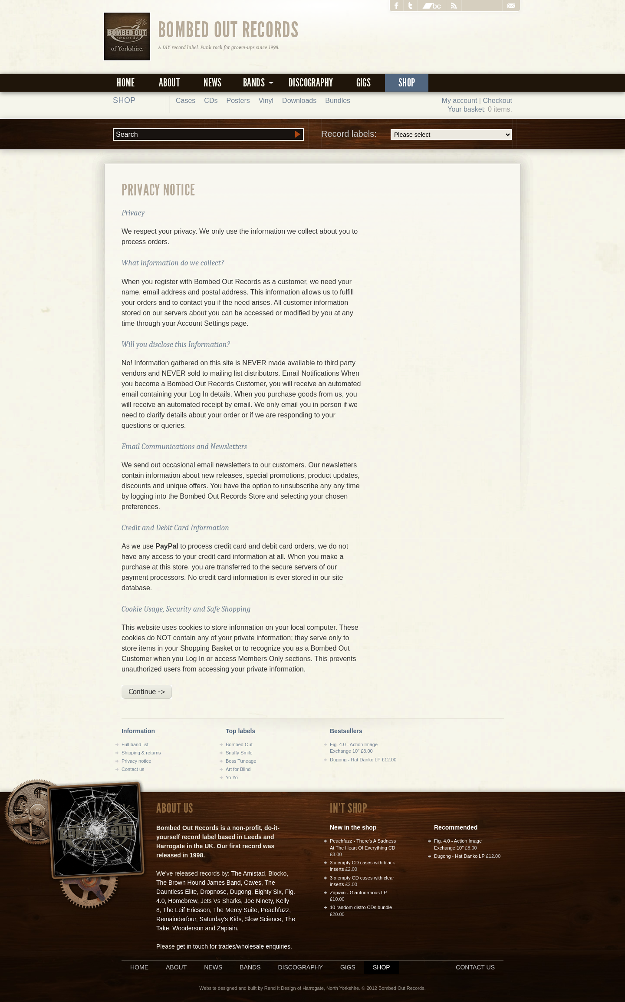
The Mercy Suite (235, 909)
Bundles (337, 100)
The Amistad (248, 873)
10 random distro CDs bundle (361, 907)
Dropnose (213, 891)
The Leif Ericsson (186, 909)
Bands (250, 967)
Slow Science (263, 919)
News (213, 82)
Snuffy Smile (239, 752)
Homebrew (182, 900)
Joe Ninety (258, 900)
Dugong (240, 891)
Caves (252, 882)
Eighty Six (267, 891)
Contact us (133, 769)
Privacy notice (136, 761)
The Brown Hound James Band (198, 882)
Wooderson (187, 928)
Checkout (497, 100)
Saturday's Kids (221, 919)
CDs (210, 100)
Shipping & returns (141, 752)
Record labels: (416, 134)
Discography (311, 82)
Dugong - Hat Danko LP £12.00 (363, 759)
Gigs (363, 82)
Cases (185, 100)
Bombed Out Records (228, 29)
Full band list (135, 744)
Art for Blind (238, 769)
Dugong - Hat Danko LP (459, 856)
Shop (406, 82)
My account (459, 100)
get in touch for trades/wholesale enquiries (233, 946)
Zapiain (227, 928)
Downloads (299, 100)
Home (126, 82)
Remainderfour (176, 919)
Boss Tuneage (241, 761)
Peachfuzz (275, 909)
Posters (238, 100)
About (169, 82)
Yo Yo (232, 777)
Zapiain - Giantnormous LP (358, 892)
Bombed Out (239, 744)
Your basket (465, 109)
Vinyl (266, 100)
